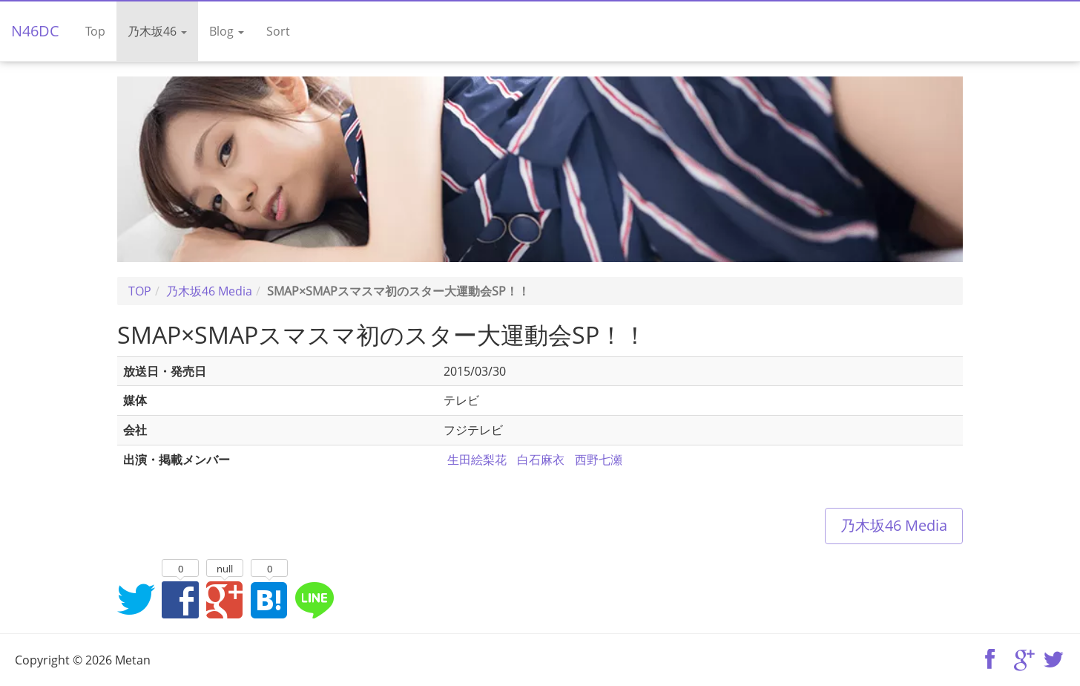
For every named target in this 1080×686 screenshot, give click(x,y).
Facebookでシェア (180, 599)
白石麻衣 (540, 459)
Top (95, 31)
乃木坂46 (157, 31)
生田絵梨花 (477, 459)
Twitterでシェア (135, 599)
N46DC (35, 31)
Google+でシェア (224, 599)
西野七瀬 (598, 459)
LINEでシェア (313, 599)
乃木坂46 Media (893, 525)
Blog (226, 31)
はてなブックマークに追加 (269, 599)
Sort (278, 31)
